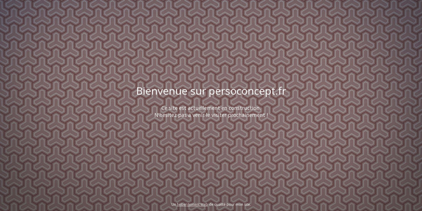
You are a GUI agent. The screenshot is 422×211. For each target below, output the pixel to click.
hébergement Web (192, 204)
